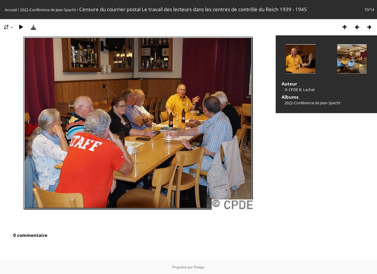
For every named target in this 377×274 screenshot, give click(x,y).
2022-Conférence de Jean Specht (48, 9)
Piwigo (199, 267)
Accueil (11, 9)
